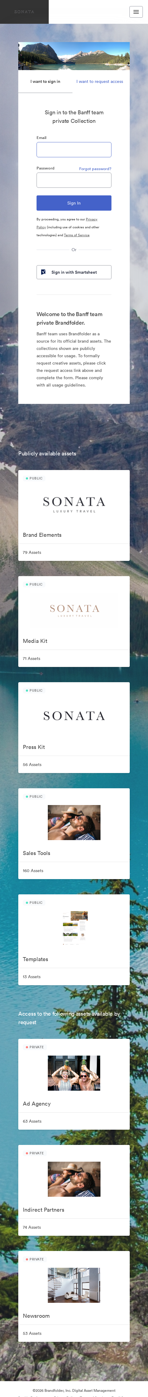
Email (41, 137)
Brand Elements (42, 534)
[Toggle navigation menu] (136, 12)
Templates (35, 959)
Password (46, 168)
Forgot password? (95, 168)
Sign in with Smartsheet (68, 272)
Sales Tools (36, 853)
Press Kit (34, 746)
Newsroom (36, 1315)
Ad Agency (37, 1103)
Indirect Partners (43, 1209)
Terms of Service (77, 235)
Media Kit (35, 640)
